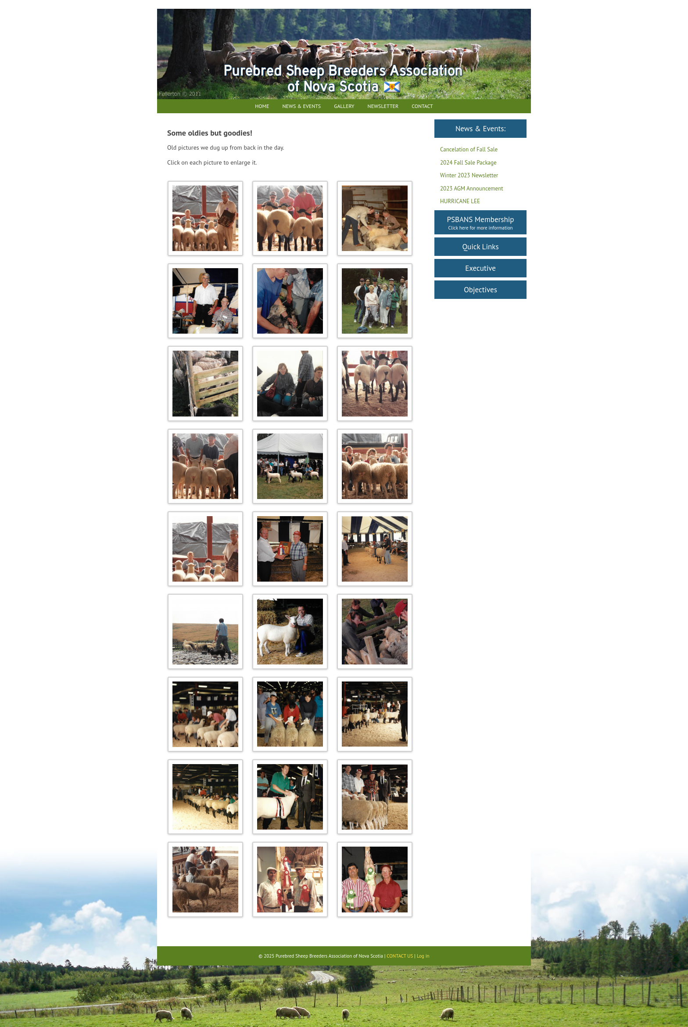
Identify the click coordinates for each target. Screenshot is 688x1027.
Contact (422, 106)
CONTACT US (400, 956)
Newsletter (383, 106)
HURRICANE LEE (460, 201)
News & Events (301, 106)
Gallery (344, 106)
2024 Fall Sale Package (468, 162)
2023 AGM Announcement (471, 188)
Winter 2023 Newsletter (469, 175)
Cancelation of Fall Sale (469, 149)
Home (262, 106)
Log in (423, 956)
